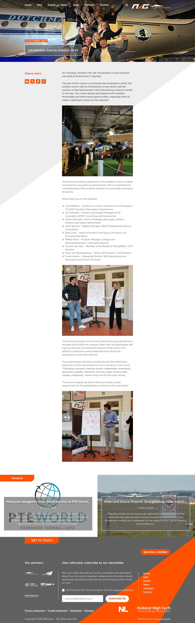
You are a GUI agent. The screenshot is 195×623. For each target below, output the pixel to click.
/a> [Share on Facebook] (38, 81)
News (64, 4)
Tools (76, 4)
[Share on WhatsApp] (44, 81)
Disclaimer (76, 610)
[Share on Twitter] (32, 81)
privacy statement (123, 590)
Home (28, 4)
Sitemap (89, 610)
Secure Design (162, 619)
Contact (104, 4)
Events (51, 4)
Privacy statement (35, 610)
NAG (39, 4)
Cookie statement (57, 610)
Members (89, 4)
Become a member (155, 552)
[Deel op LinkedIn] (27, 81)
